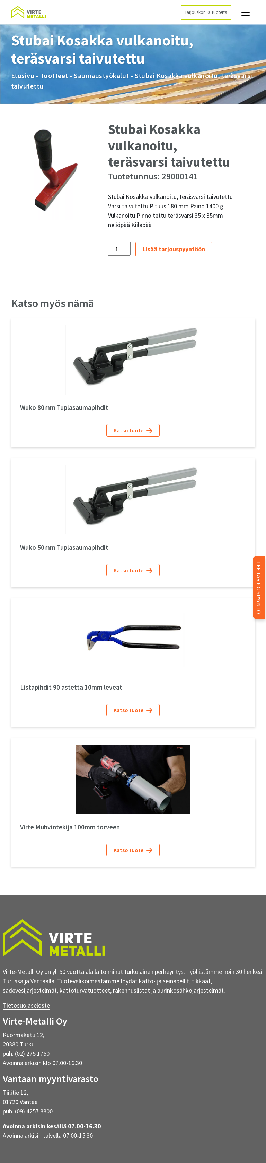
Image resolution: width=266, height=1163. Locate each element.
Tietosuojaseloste (26, 1005)
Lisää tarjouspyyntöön (174, 249)
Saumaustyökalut (101, 75)
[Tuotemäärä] (119, 249)
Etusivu (23, 75)
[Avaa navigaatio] (245, 13)
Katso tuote (133, 430)
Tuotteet (54, 75)
